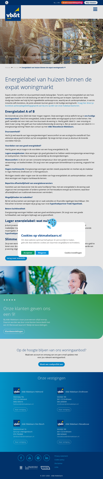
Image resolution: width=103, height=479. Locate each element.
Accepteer (28, 253)
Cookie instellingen (73, 253)
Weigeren (42, 253)
